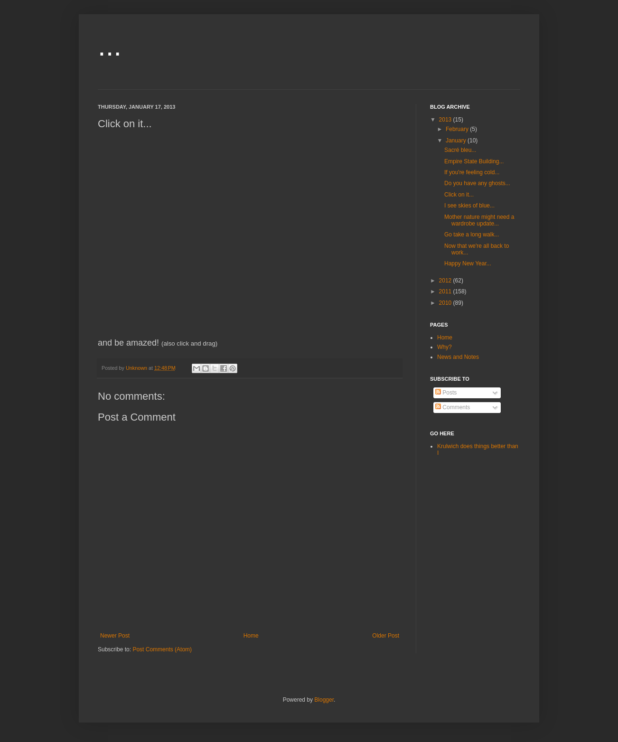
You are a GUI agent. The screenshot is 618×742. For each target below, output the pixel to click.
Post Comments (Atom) (162, 649)
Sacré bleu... (460, 150)
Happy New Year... (467, 263)
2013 (446, 119)
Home (251, 635)
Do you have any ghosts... (477, 183)
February (458, 129)
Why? (444, 347)
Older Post (385, 635)
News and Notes (458, 357)
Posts (446, 392)
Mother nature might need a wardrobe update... (479, 220)
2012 (446, 280)
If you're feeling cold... (471, 172)
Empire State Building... (474, 161)
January (457, 140)
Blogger (324, 699)
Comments (452, 407)
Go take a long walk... (471, 234)
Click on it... (459, 194)
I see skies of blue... (469, 205)
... (110, 46)
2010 (446, 303)
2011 (446, 291)
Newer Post (115, 635)
